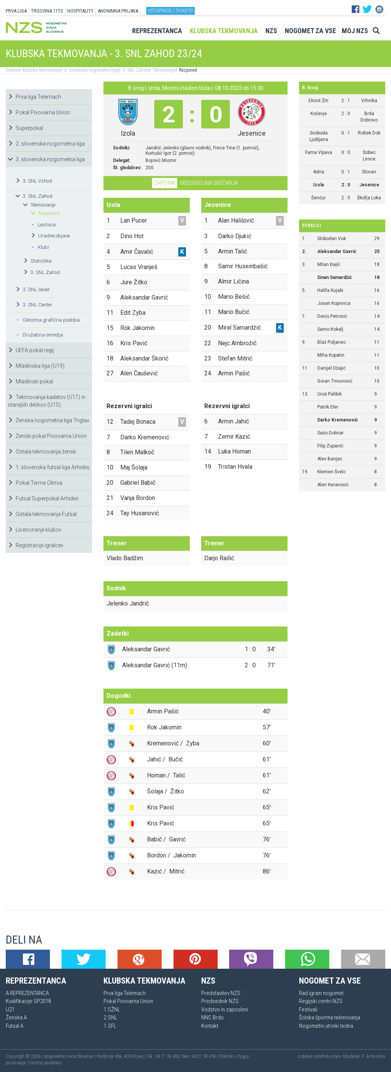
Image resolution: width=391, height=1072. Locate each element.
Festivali (308, 1009)
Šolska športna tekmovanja (329, 1017)
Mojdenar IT (354, 1056)
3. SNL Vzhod (33, 181)
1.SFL (109, 1025)
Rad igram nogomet (321, 993)
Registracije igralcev (35, 545)
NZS (271, 31)
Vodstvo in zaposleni (224, 1009)
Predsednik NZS (220, 1001)
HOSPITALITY (80, 11)
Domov (12, 70)
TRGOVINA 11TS (47, 11)
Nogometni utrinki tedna (326, 1025)
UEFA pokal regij (31, 350)
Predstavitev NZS (221, 993)
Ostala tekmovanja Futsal (42, 514)
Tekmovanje (163, 70)
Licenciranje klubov (34, 530)
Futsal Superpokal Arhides (43, 498)
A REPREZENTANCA (27, 993)
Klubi (40, 247)
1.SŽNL (111, 1009)
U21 (10, 1009)
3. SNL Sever (32, 289)
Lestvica (44, 225)
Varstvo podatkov (45, 1063)
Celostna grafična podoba (48, 320)
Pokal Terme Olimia (35, 483)
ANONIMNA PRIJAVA (118, 11)
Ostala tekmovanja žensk (42, 452)
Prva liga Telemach (34, 97)
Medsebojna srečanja (209, 182)
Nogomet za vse (310, 31)
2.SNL (110, 1017)
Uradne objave (50, 236)
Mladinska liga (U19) (36, 366)
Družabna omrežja (39, 335)
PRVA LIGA (16, 11)
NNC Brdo (212, 1017)
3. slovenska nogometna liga (90, 70)
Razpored (187, 70)
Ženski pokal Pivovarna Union (47, 436)
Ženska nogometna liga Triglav (48, 420)
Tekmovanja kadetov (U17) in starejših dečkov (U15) (47, 401)
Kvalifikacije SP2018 (28, 1001)
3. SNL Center (33, 305)
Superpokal (25, 128)
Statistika (37, 261)
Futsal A (14, 1025)
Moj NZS (355, 31)
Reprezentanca (157, 31)
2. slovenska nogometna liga (46, 144)
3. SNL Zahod (134, 70)
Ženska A (16, 1017)
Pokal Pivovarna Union (39, 112)
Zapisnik (164, 182)
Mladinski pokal (30, 381)
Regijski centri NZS (321, 1001)
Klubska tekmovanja (224, 31)
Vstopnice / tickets (170, 10)
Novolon (377, 1056)
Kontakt (209, 1025)
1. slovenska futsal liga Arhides (49, 467)
